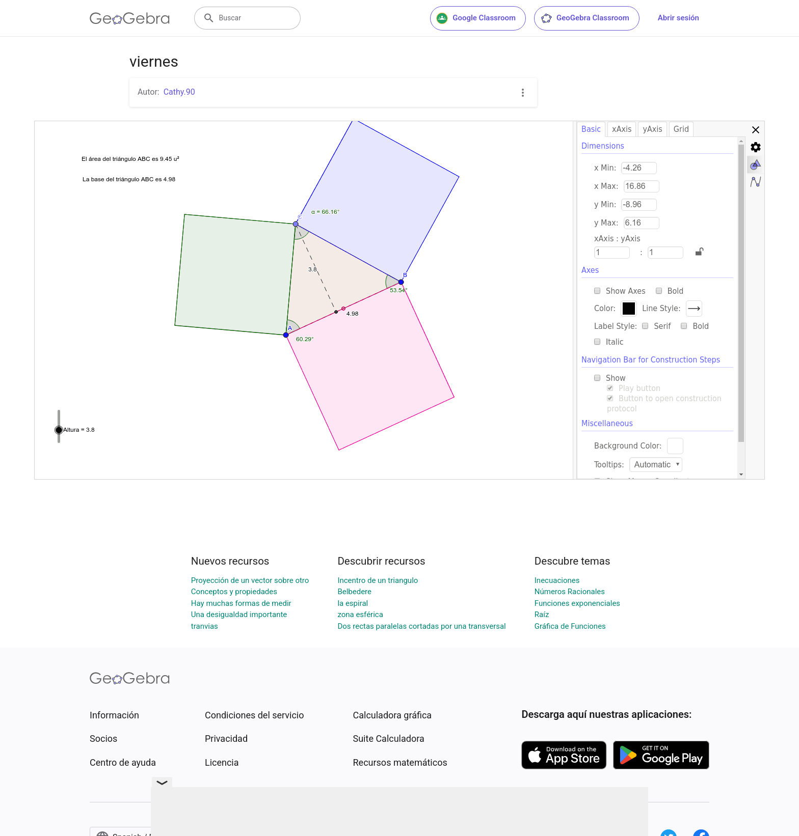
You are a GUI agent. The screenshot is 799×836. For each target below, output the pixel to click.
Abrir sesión (678, 17)
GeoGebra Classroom (584, 18)
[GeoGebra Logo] (130, 18)
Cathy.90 (179, 92)
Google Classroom (476, 18)
